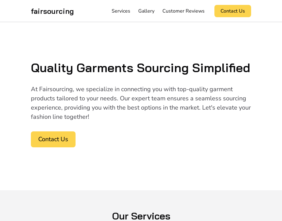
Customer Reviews (183, 11)
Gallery (146, 11)
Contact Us (233, 11)
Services (121, 11)
